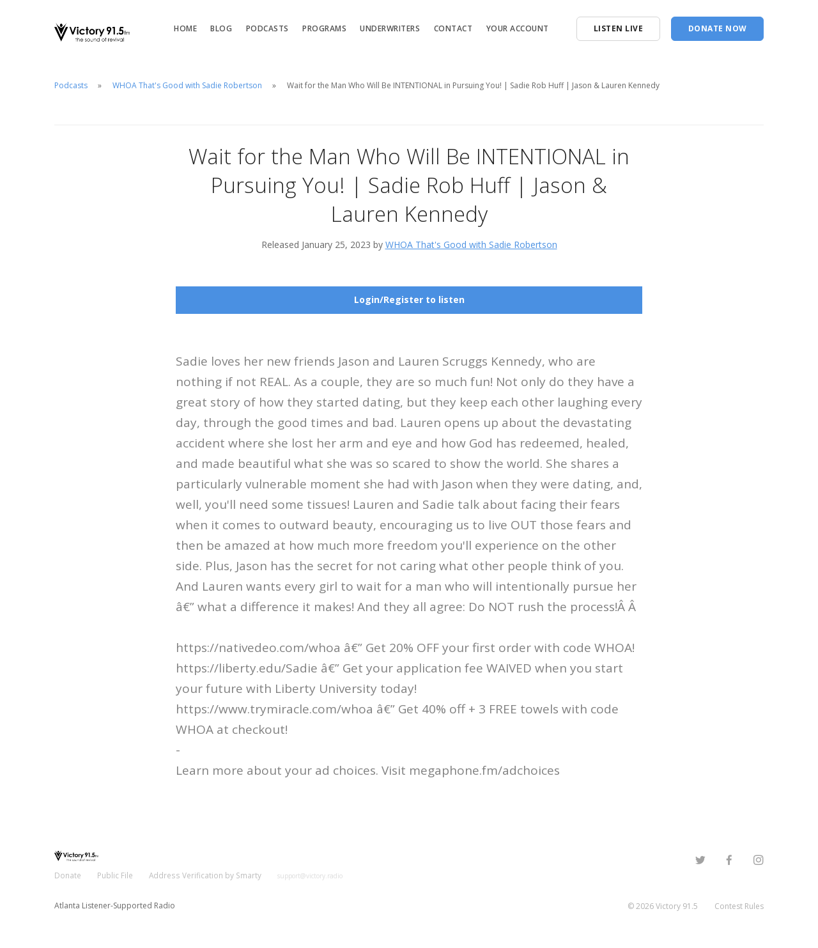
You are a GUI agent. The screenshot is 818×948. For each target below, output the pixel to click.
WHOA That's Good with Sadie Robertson (187, 85)
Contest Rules (739, 906)
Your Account (517, 28)
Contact (453, 28)
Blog (221, 28)
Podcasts (267, 28)
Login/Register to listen (409, 299)
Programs (324, 28)
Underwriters (390, 28)
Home (185, 28)
